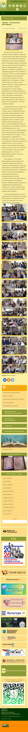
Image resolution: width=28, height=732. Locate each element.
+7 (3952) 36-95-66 (17, 2)
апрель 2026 (6, 484)
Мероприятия (11, 375)
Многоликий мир (7, 449)
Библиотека (13, 579)
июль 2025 (6, 514)
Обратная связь (6, 718)
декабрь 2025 (7, 497)
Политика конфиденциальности (11, 716)
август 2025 (6, 510)
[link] (14, 18)
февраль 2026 (7, 491)
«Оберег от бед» (8, 396)
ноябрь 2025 (7, 501)
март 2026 (6, 488)
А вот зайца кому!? (8, 402)
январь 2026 (6, 494)
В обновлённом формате (10, 406)
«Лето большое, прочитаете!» (11, 392)
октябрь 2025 (7, 504)
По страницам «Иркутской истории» (13, 399)
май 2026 (6, 481)
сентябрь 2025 (7, 507)
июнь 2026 (6, 478)
